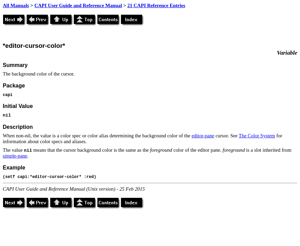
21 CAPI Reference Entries (156, 5)
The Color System (257, 135)
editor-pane (203, 135)
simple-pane (15, 156)
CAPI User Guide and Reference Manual (78, 5)
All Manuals (16, 5)
